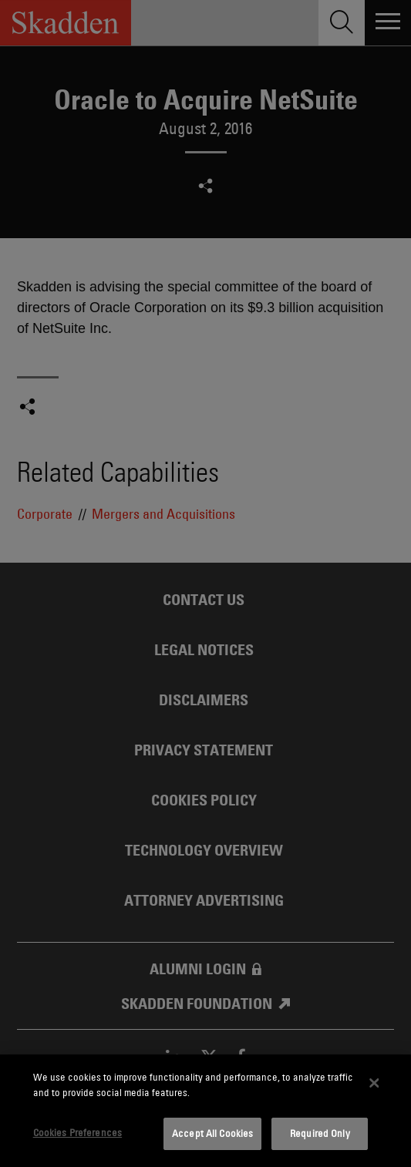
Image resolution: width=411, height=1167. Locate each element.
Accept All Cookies (212, 1133)
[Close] (374, 1083)
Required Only (320, 1133)
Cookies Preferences (77, 1132)
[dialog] (205, 1110)
